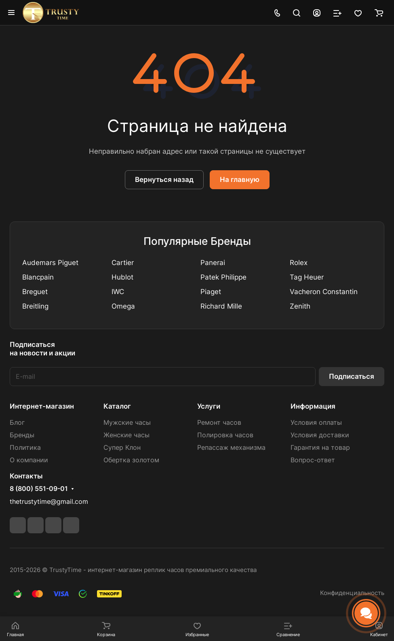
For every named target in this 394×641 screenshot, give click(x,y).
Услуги (208, 406)
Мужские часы (127, 422)
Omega (123, 306)
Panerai (212, 263)
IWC (118, 292)
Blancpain (38, 277)
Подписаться (351, 376)
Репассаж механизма (231, 447)
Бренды (22, 435)
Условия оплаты (316, 422)
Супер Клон (122, 447)
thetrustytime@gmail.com (49, 501)
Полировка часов (225, 435)
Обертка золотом (131, 460)
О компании (29, 460)
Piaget (210, 292)
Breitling (35, 306)
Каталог (117, 406)
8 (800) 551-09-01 (39, 489)
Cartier (123, 263)
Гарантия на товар (320, 447)
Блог (17, 422)
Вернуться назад (164, 179)
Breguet (35, 292)
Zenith (300, 306)
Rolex (299, 263)
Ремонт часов (219, 422)
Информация (313, 406)
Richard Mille (221, 306)
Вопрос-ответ (313, 460)
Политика (25, 447)
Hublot (122, 277)
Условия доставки (320, 435)
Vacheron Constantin (324, 292)
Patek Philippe (223, 277)
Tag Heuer (307, 277)
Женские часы (126, 435)
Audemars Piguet (50, 263)
